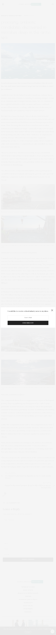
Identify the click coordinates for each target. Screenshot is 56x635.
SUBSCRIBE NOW (28, 323)
